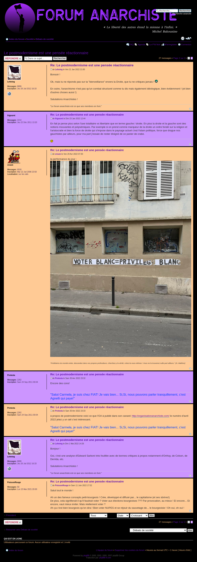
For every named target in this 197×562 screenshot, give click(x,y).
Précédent (11, 515)
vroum (58, 154)
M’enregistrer (170, 44)
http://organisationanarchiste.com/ (150, 415)
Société (30, 39)
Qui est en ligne (13, 538)
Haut (190, 109)
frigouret (59, 118)
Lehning (59, 69)
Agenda (141, 44)
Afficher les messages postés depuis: (80, 515)
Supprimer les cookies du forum (130, 550)
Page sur (179, 58)
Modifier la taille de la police (188, 38)
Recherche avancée (181, 13)
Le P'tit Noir (154, 44)
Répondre (13, 58)
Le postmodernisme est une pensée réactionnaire (46, 53)
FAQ (131, 44)
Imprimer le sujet (182, 38)
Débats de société (45, 39)
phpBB (86, 556)
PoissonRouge (61, 485)
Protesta (59, 378)
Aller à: (125, 530)
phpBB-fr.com (105, 558)
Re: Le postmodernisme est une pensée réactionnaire (92, 65)
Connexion (186, 44)
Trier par (118, 515)
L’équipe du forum (104, 550)
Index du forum (16, 39)
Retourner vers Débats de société (22, 529)
